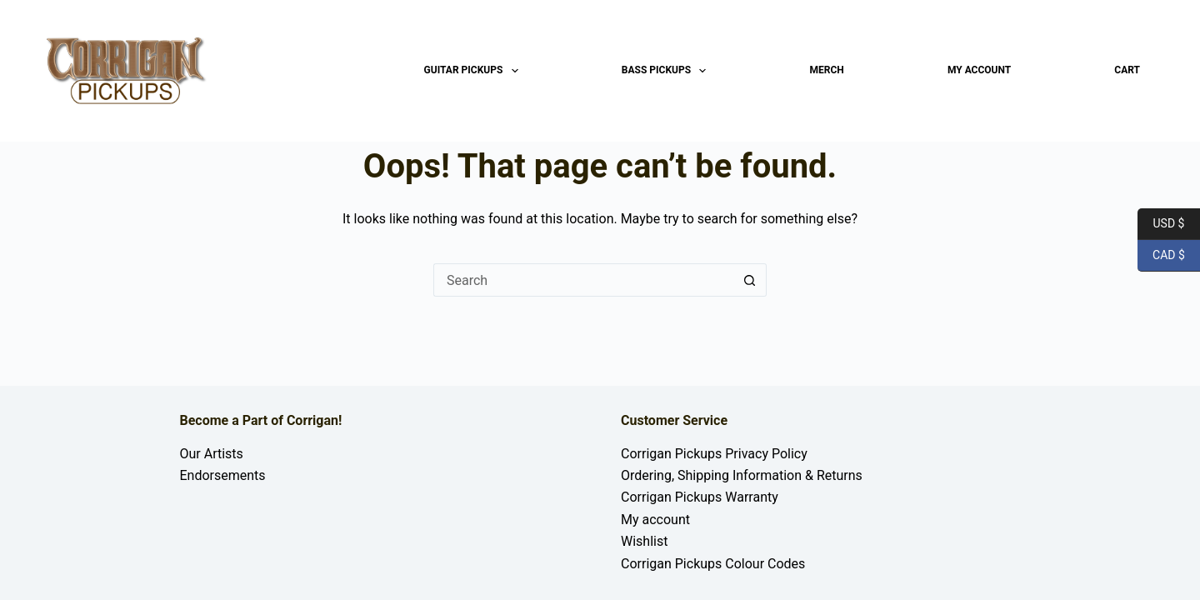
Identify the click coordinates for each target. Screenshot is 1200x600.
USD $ (1161, 224)
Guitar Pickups (474, 71)
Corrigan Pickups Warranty (699, 497)
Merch (827, 70)
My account (979, 70)
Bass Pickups (667, 71)
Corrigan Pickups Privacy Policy (714, 454)
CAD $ (1161, 256)
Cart (1127, 70)
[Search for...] (583, 280)
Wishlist (644, 541)
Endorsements (223, 475)
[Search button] (750, 280)
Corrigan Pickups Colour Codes (713, 564)
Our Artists (211, 454)
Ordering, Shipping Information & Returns (741, 475)
